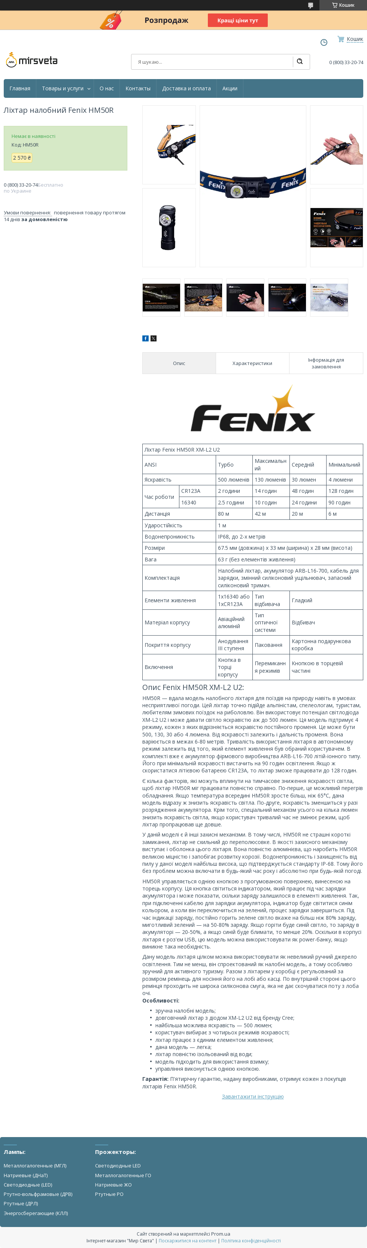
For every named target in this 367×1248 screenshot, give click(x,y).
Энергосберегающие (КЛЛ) (36, 1213)
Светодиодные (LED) (28, 1184)
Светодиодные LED (118, 1165)
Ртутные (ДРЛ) (21, 1203)
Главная (19, 88)
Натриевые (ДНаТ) (26, 1175)
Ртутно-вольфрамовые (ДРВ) (38, 1194)
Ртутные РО (109, 1194)
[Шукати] (299, 62)
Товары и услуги (63, 88)
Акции (229, 88)
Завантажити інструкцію (253, 1096)
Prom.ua (220, 1233)
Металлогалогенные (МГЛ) (35, 1165)
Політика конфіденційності (251, 1241)
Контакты (138, 88)
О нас (107, 88)
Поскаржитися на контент (187, 1241)
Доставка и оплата (186, 88)
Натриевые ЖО (113, 1184)
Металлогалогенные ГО (123, 1175)
